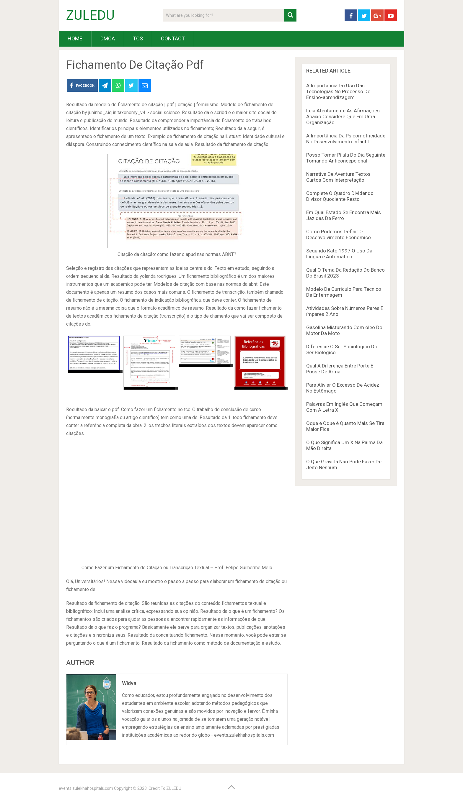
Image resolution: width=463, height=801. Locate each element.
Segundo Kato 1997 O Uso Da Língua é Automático (339, 254)
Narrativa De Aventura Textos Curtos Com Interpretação (338, 177)
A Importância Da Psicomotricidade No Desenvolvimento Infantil (345, 139)
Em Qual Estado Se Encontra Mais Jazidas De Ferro (343, 215)
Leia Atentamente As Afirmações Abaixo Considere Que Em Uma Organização (343, 116)
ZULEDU (90, 15)
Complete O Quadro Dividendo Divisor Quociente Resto (340, 196)
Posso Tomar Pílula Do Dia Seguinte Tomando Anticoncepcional (345, 158)
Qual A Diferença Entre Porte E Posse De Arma (339, 369)
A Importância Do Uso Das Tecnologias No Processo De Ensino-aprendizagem (338, 91)
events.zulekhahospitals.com (86, 788)
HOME (75, 38)
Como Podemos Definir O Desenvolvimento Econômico (338, 234)
